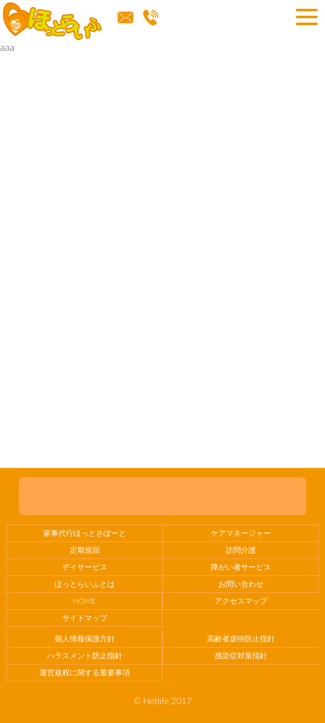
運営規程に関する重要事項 (85, 672)
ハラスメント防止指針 (84, 655)
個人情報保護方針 (85, 638)
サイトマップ (84, 617)
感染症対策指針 (241, 655)
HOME (84, 601)
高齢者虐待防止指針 (241, 638)
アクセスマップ (241, 601)
